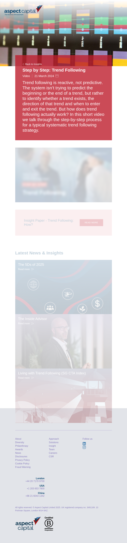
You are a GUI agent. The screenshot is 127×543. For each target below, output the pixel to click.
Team (52, 449)
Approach (54, 439)
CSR (51, 456)
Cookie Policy (22, 463)
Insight (52, 446)
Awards (19, 449)
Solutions (54, 442)
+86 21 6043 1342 (34, 496)
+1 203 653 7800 (36, 488)
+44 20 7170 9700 (34, 481)
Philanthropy (21, 446)
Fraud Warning (23, 467)
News (18, 453)
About (18, 439)
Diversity (19, 442)
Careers (53, 453)
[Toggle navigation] (118, 8)
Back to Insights (32, 64)
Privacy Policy (22, 460)
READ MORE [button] (91, 222)
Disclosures (21, 456)
